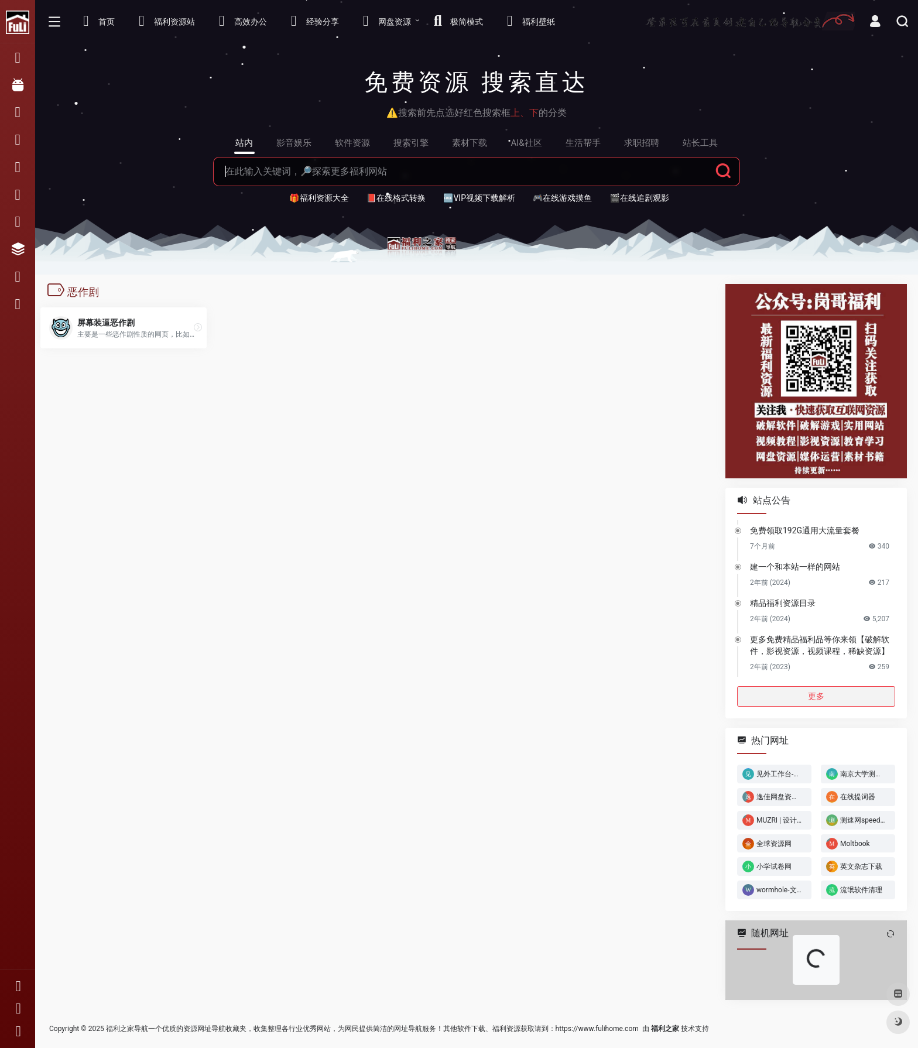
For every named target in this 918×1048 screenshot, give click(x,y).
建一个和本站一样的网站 (795, 566)
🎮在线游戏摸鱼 (562, 198)
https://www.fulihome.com (597, 1029)
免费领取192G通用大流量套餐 (804, 530)
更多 (816, 695)
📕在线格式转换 (396, 198)
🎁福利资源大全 (318, 198)
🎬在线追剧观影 (639, 198)
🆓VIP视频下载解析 (479, 198)
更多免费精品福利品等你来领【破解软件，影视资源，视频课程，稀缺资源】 (819, 644)
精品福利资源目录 (783, 602)
